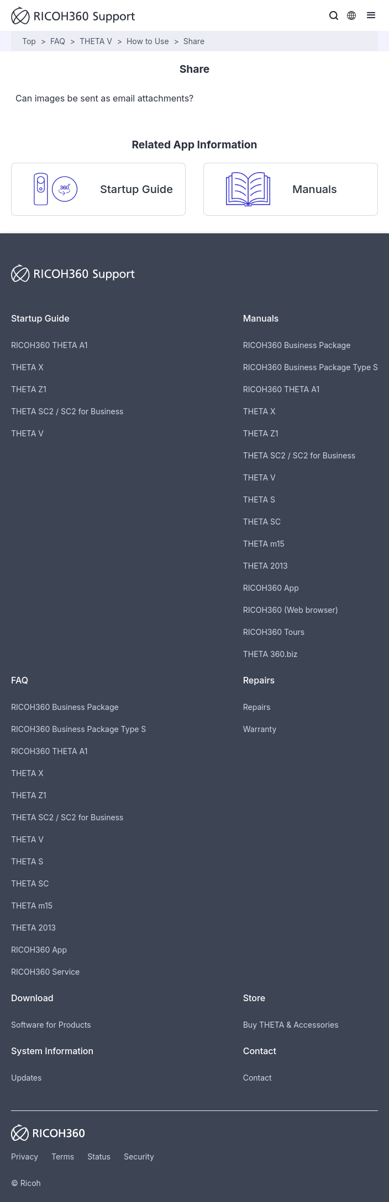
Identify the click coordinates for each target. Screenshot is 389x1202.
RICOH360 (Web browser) (290, 610)
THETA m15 (264, 543)
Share (193, 41)
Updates (26, 1077)
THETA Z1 (28, 389)
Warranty (260, 729)
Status (99, 1156)
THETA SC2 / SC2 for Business (67, 411)
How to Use (148, 41)
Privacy (24, 1156)
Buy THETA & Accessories (291, 1024)
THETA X (27, 367)
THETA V (96, 41)
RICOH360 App (271, 587)
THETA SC (262, 521)
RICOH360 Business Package (297, 345)
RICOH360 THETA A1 (49, 345)
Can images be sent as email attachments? (104, 98)
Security (139, 1156)
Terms (62, 1156)
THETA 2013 (265, 565)
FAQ (57, 41)
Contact (257, 1077)
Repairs (257, 707)
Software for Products (51, 1024)
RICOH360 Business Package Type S (310, 367)
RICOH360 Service (45, 971)
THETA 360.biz (270, 654)
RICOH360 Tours (273, 632)
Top (29, 41)
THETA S (259, 499)
